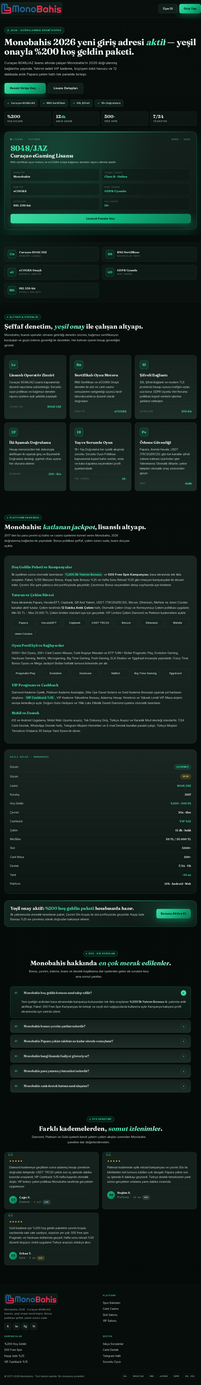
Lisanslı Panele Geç (100, 218)
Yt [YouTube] (34, 1326)
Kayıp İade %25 (14, 1356)
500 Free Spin (13, 1349)
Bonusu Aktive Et (173, 917)
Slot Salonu (110, 1314)
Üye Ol (168, 8)
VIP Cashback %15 (16, 1361)
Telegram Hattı (112, 1356)
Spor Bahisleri (111, 1302)
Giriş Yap (190, 8)
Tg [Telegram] (25, 1326)
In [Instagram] (16, 1326)
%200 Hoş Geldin (15, 1344)
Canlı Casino (111, 1308)
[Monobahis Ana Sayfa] (31, 8)
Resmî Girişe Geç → (25, 88)
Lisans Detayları (66, 88)
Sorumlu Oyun (112, 1361)
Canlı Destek (111, 1349)
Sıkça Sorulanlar (113, 1344)
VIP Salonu (109, 1320)
